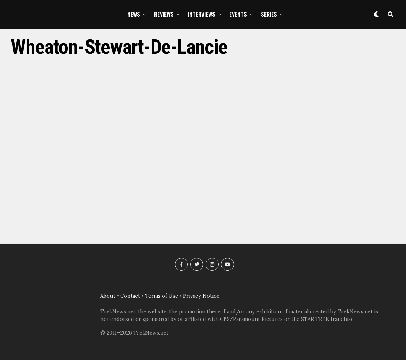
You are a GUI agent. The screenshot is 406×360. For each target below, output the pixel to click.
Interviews (201, 14)
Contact (130, 296)
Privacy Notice (201, 296)
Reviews (164, 14)
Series (269, 14)
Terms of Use (161, 296)
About (107, 296)
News (133, 14)
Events (238, 14)
